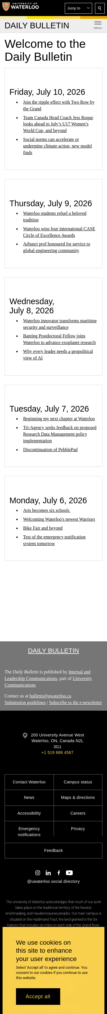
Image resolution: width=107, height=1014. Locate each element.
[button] (78, 8)
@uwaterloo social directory (53, 881)
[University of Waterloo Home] (20, 8)
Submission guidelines (25, 702)
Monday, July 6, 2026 (48, 500)
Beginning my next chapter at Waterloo (59, 418)
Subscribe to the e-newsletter (75, 702)
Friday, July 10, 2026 (47, 92)
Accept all (38, 996)
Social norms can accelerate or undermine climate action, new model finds (57, 146)
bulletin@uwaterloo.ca (50, 696)
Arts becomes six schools (46, 510)
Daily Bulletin (53, 650)
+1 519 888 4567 (57, 752)
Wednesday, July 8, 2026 (31, 306)
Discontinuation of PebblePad (50, 449)
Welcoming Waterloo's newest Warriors (59, 519)
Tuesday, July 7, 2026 (49, 408)
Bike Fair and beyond (42, 528)
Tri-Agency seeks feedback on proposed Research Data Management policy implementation (59, 434)
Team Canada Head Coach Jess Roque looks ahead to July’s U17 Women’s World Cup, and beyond (58, 124)
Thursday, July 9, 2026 (50, 203)
